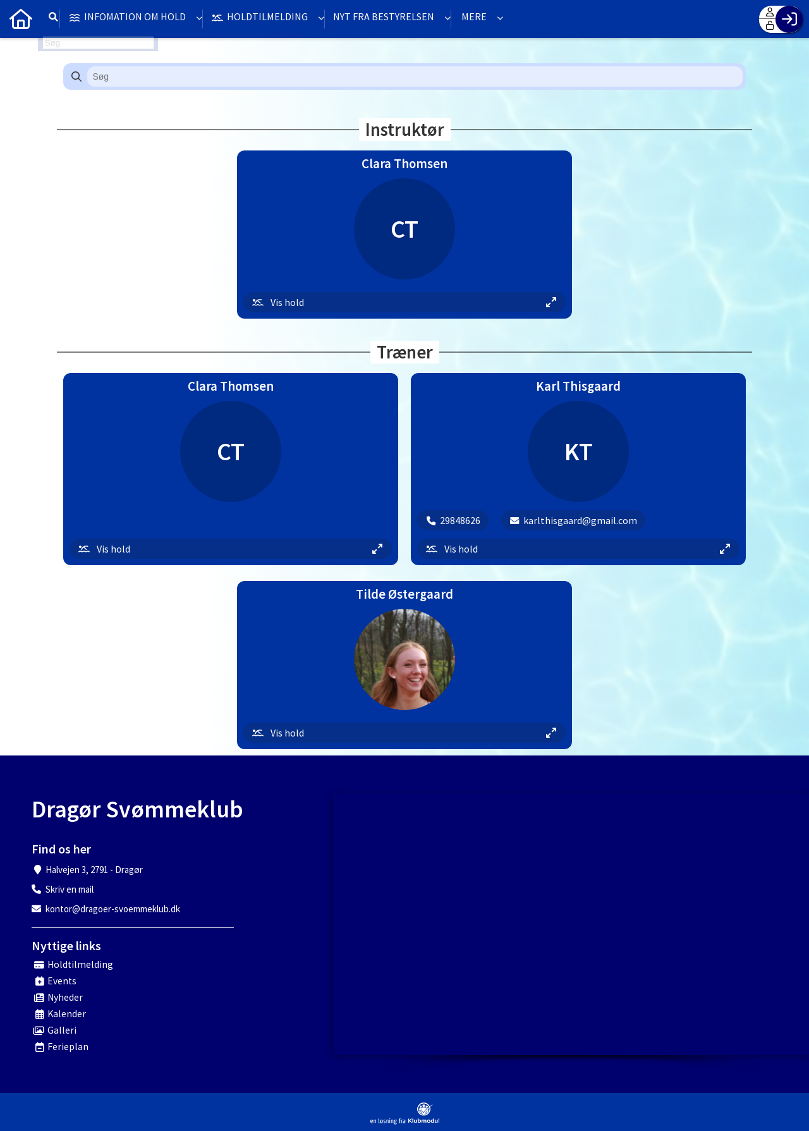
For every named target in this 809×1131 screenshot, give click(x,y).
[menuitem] (19, 19)
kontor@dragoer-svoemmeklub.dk (113, 909)
